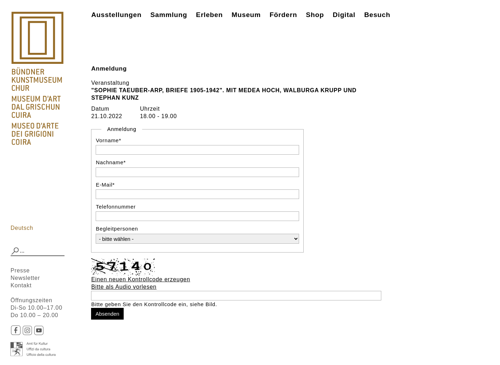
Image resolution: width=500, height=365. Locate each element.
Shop (315, 14)
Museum (246, 14)
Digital (344, 14)
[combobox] (37, 251)
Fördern (283, 14)
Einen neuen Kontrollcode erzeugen (140, 279)
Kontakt (21, 285)
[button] (15, 251)
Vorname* (108, 140)
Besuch (377, 14)
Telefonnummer (116, 207)
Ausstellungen (116, 14)
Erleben (209, 14)
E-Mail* (105, 185)
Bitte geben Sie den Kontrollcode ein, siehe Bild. (154, 304)
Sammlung (168, 14)
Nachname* (111, 162)
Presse (20, 270)
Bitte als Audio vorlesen (123, 287)
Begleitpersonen (117, 229)
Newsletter (25, 278)
